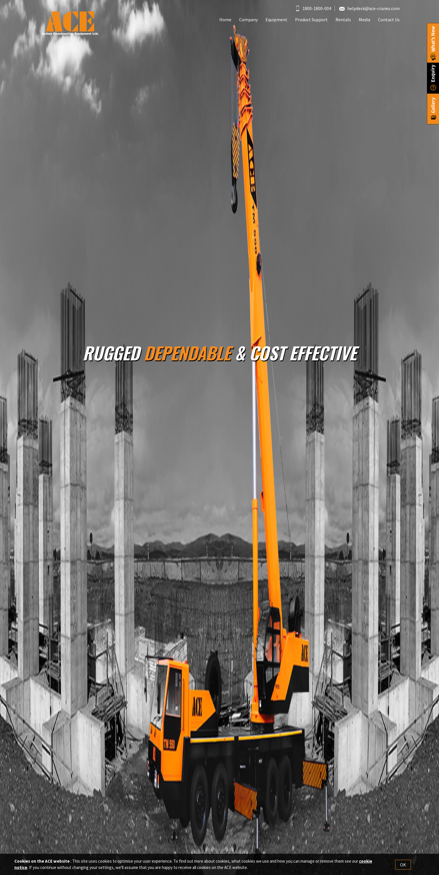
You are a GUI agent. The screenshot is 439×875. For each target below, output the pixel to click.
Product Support (311, 19)
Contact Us (389, 19)
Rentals (343, 19)
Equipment (276, 19)
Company (248, 19)
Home (225, 19)
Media (364, 19)
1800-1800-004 (313, 8)
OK (403, 865)
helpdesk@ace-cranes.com (369, 8)
